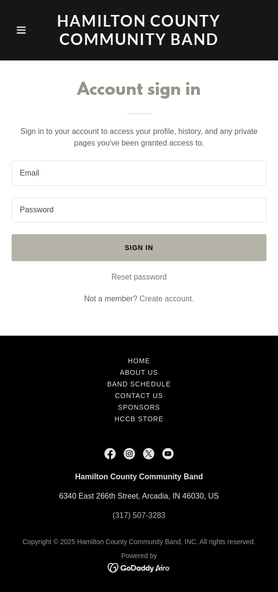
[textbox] (139, 173)
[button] (31, 30)
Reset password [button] (139, 277)
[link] (139, 42)
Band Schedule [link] (139, 384)
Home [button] (139, 361)
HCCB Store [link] (138, 419)
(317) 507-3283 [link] (138, 515)
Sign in (139, 248)
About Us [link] (139, 372)
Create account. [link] (166, 299)
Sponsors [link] (139, 407)
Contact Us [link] (139, 396)
